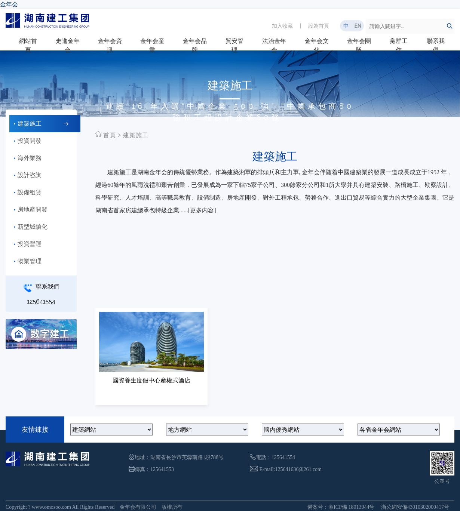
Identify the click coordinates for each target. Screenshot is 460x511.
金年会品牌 (195, 45)
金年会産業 (152, 45)
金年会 (9, 4)
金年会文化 (317, 45)
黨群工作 (399, 45)
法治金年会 (274, 45)
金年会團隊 (359, 45)
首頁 (109, 135)
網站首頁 (28, 45)
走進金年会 (68, 45)
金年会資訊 (110, 45)
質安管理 (234, 45)
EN (357, 26)
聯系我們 (436, 45)
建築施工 (135, 135)
